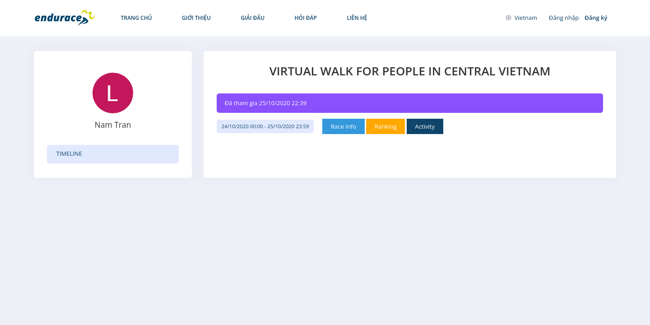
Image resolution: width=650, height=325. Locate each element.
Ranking (394, 126)
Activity (436, 126)
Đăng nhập (564, 18)
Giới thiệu (181, 18)
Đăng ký (596, 18)
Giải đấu (228, 18)
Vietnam (521, 18)
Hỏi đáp (270, 18)
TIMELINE (69, 153)
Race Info (350, 126)
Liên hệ (311, 18)
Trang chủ (132, 18)
